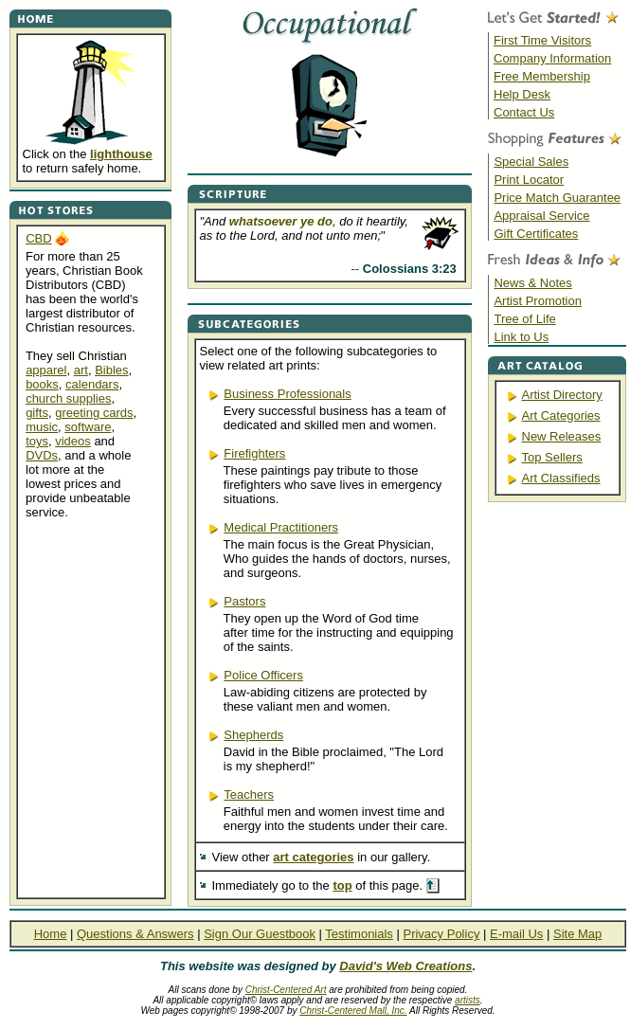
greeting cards (94, 413)
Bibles (111, 370)
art (81, 370)
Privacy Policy (441, 934)
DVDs (42, 455)
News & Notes (532, 283)
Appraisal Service (541, 215)
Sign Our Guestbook (259, 934)
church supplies (68, 398)
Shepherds (253, 735)
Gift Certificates (536, 233)
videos (73, 441)
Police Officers (263, 675)
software (87, 427)
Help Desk (522, 94)
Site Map (577, 934)
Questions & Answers (135, 934)
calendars (91, 384)
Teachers (249, 794)
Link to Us (521, 337)
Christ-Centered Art (286, 989)
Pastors (244, 601)
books (42, 384)
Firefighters (254, 453)
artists (467, 1000)
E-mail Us (516, 934)
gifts (37, 413)
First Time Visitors (542, 40)
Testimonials (359, 934)
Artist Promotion (537, 301)
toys (37, 441)
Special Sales (531, 161)
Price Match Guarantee (557, 197)
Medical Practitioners (281, 527)
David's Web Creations (405, 966)
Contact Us (524, 112)
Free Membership (542, 76)
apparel (46, 370)
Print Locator (529, 179)
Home (50, 934)
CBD (38, 238)
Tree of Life (524, 319)
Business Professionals (287, 394)
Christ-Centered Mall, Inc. (352, 1010)
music (42, 427)
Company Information (552, 58)
